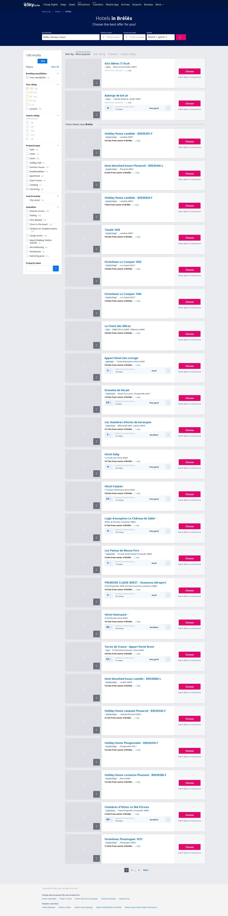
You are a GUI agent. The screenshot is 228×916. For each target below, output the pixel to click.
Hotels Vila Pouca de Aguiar (86, 898)
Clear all (55, 67)
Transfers (97, 4)
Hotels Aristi (124, 898)
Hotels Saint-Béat (49, 898)
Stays (63, 4)
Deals (72, 4)
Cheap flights (50, 4)
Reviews (148, 4)
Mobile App (112, 4)
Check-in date (106, 33)
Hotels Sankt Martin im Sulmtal (108, 907)
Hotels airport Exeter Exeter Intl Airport (141, 907)
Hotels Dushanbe (108, 898)
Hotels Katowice (48, 907)
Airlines (125, 4)
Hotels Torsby (66, 898)
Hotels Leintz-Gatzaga (83, 907)
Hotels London (65, 907)
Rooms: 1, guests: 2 (157, 37)
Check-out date (130, 33)
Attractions (84, 4)
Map (42, 61)
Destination (46, 33)
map (128, 70)
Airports (136, 4)
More (158, 4)
